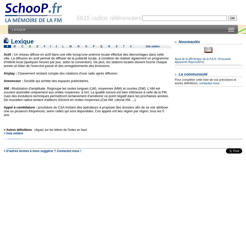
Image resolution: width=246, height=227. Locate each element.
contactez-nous (209, 83)
